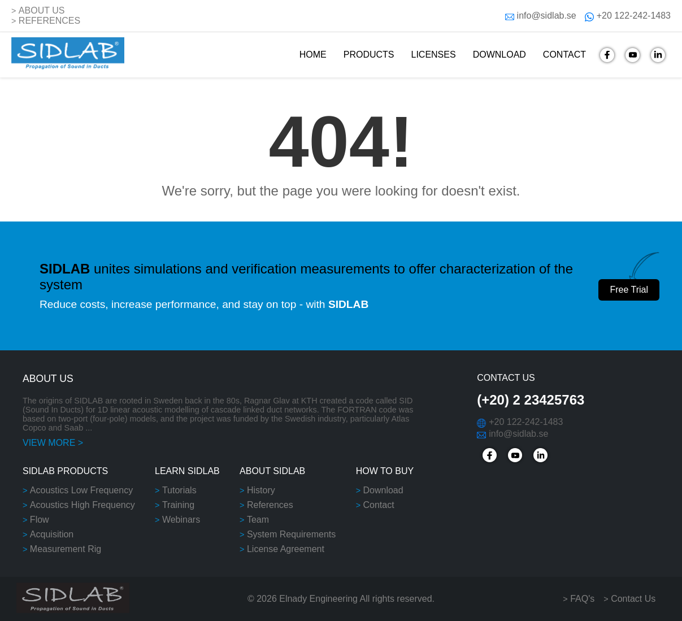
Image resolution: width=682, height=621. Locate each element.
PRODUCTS (369, 54)
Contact (378, 505)
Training (178, 505)
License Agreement (285, 549)
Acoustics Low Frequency (81, 490)
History (261, 490)
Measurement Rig (65, 549)
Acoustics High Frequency (82, 505)
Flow (39, 519)
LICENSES (433, 54)
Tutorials (179, 490)
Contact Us (633, 598)
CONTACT (564, 54)
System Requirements (291, 534)
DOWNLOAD (499, 54)
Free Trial (629, 289)
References (270, 505)
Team (258, 519)
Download (383, 490)
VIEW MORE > (53, 443)
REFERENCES (49, 20)
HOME (313, 54)
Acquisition (51, 534)
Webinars (181, 519)
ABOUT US (42, 10)
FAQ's (582, 598)
